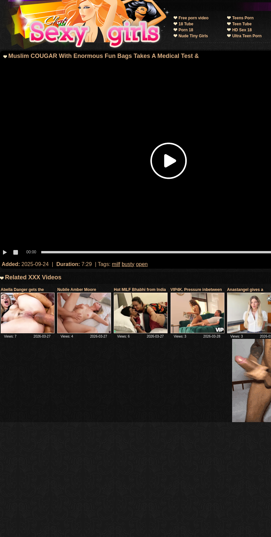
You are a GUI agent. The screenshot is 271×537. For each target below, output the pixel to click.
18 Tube (186, 24)
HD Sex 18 (242, 30)
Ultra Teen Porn (246, 36)
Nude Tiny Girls (193, 36)
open (142, 264)
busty (128, 264)
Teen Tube (241, 24)
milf (116, 264)
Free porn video (193, 18)
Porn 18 (186, 30)
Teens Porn (242, 18)
